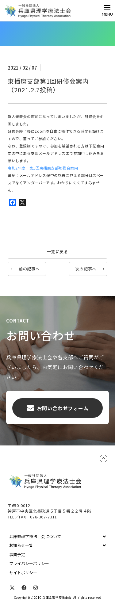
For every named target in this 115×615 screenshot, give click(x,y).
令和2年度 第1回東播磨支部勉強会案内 (43, 167)
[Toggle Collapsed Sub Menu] (57, 536)
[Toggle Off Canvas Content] (107, 10)
